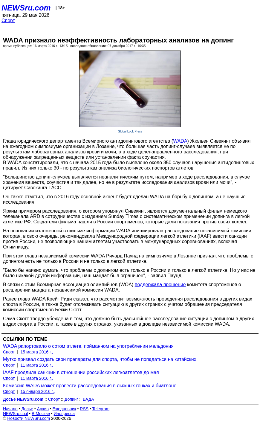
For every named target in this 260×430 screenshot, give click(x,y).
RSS (84, 408)
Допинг (71, 399)
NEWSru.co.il (15, 413)
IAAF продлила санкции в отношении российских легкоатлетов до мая (81, 372)
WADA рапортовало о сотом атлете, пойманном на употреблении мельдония (88, 346)
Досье (27, 408)
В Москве (41, 413)
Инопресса (64, 413)
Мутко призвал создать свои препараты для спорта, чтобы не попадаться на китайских (99, 359)
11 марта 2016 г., (37, 365)
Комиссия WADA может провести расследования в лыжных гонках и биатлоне (89, 385)
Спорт (8, 20)
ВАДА (88, 399)
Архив (43, 408)
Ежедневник (64, 408)
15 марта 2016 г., (37, 352)
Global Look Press (130, 131)
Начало (10, 408)
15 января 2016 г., (38, 391)
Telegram (101, 408)
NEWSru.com (26, 7)
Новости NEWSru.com (28, 418)
